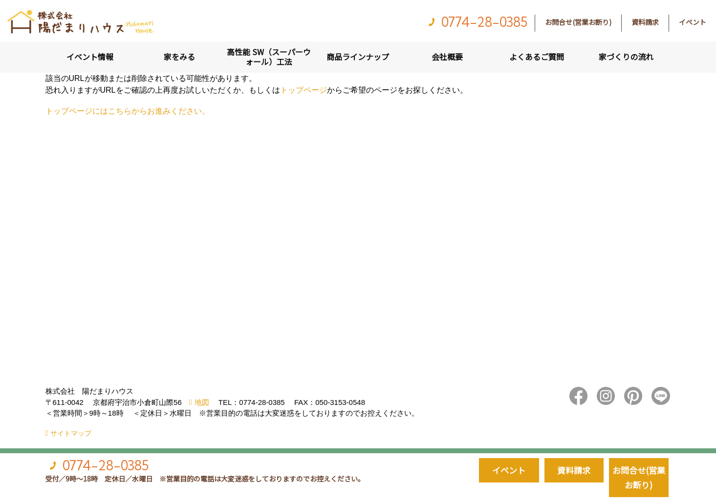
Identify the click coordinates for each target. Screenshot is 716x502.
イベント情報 (89, 56)
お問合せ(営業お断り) (578, 22)
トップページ (303, 90)
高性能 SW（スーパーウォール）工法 (269, 56)
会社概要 (447, 56)
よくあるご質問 (536, 56)
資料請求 (645, 22)
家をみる (179, 56)
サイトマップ (70, 433)
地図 (202, 402)
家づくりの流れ (626, 56)
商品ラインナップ (357, 56)
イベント (692, 22)
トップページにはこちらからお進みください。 (127, 111)
